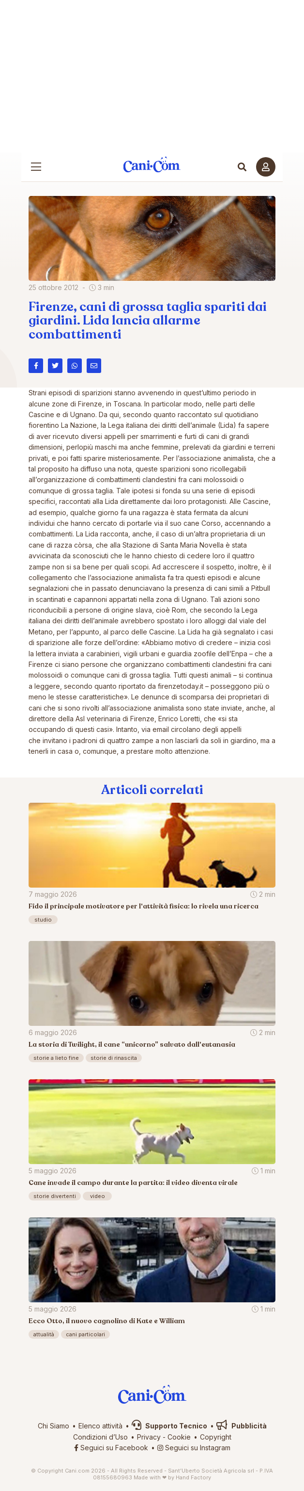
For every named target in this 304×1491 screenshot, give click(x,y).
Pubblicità (241, 1426)
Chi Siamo (53, 1426)
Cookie (179, 1437)
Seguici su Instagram (193, 1447)
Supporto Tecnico (169, 1426)
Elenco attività (100, 1426)
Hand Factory (193, 1477)
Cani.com (152, 164)
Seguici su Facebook (111, 1447)
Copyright (215, 1437)
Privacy (149, 1437)
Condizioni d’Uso (100, 1437)
